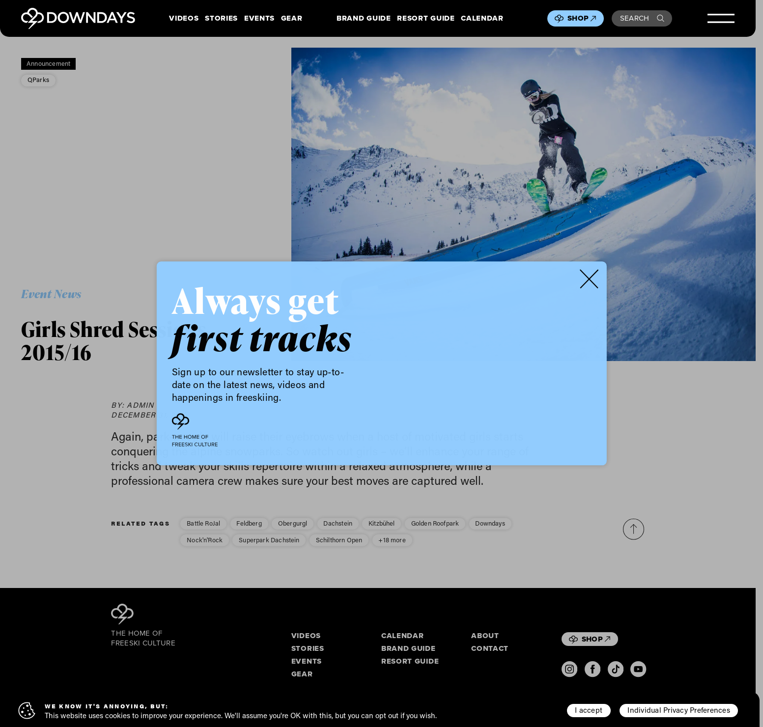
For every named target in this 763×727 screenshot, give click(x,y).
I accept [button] (588, 710)
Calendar (482, 19)
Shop (581, 18)
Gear (292, 19)
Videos (183, 19)
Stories (221, 19)
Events (259, 19)
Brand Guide (364, 19)
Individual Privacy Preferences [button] (678, 710)
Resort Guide (425, 19)
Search (642, 18)
